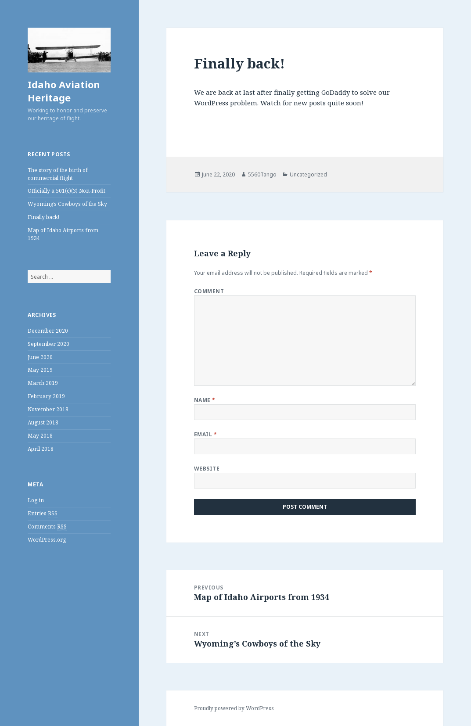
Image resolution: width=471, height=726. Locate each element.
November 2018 (48, 409)
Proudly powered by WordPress (234, 708)
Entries (43, 514)
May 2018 (40, 435)
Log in (36, 500)
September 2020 (48, 344)
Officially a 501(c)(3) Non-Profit (66, 190)
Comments (47, 527)
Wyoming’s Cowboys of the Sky (67, 204)
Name (205, 400)
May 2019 (40, 370)
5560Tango (262, 174)
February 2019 (46, 396)
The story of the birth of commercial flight (58, 174)
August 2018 (43, 422)
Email (205, 434)
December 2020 (48, 330)
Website (206, 468)
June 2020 (40, 357)
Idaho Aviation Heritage (64, 91)
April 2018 (41, 449)
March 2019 (43, 383)
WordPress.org (47, 539)
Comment (209, 291)
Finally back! (43, 217)
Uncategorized (308, 174)
